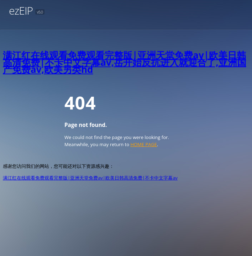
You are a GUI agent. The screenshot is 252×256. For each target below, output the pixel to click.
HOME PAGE (143, 144)
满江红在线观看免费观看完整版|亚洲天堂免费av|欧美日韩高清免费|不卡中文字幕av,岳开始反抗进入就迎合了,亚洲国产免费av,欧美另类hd (124, 62)
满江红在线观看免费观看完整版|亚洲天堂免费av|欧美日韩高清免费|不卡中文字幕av (90, 178)
